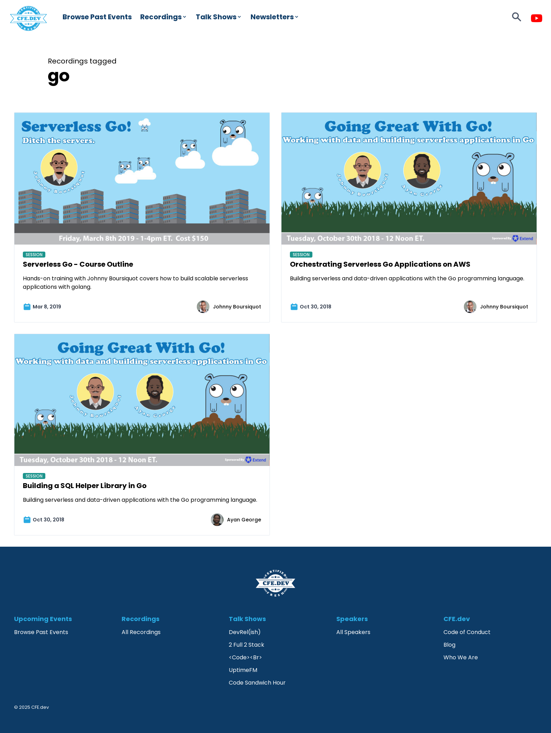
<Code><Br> (245, 657)
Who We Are (460, 657)
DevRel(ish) (245, 632)
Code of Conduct (467, 632)
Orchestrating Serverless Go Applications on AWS (380, 264)
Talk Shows (219, 17)
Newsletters (275, 17)
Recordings (163, 17)
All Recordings (141, 632)
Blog (449, 645)
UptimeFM (243, 670)
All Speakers (353, 632)
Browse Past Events (97, 17)
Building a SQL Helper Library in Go (85, 486)
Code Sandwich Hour (257, 683)
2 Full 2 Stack (246, 645)
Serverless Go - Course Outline (78, 264)
